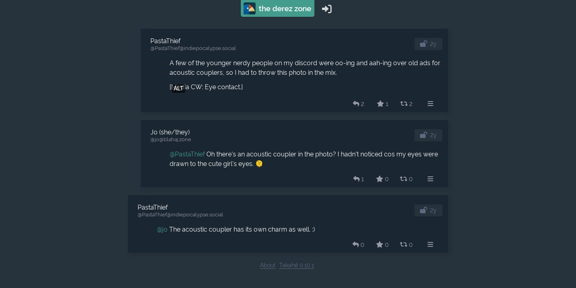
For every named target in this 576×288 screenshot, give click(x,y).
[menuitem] (430, 104)
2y (433, 44)
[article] (294, 70)
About (268, 265)
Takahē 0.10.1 (296, 265)
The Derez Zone (277, 8)
